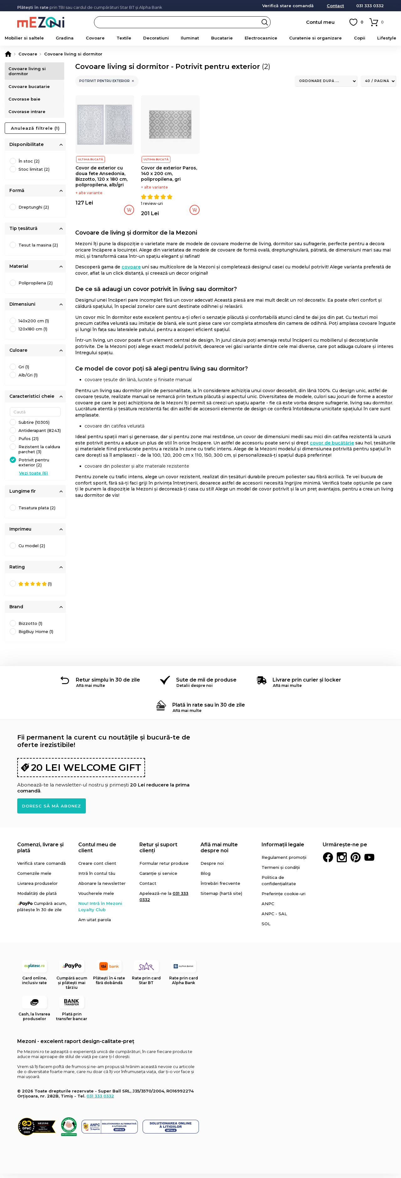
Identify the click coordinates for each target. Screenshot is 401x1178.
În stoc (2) (28, 165)
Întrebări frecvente (220, 887)
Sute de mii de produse (206, 684)
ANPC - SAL (274, 918)
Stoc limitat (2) (33, 173)
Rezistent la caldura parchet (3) (39, 454)
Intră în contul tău (96, 877)
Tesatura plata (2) (36, 512)
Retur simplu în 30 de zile (108, 684)
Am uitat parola (94, 923)
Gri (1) (23, 371)
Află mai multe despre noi (219, 852)
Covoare (95, 37)
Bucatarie (222, 37)
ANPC (268, 908)
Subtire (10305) (33, 426)
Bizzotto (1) (30, 627)
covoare (131, 267)
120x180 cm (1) (32, 333)
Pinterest (356, 862)
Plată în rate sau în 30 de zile (208, 709)
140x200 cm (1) (33, 325)
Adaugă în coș (129, 210)
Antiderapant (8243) (39, 434)
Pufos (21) (28, 442)
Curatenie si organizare (315, 37)
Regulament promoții (284, 861)
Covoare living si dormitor (28, 71)
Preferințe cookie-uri (283, 897)
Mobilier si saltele (24, 37)
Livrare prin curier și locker (307, 684)
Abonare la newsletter (102, 887)
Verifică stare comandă (288, 5)
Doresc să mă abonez (51, 810)
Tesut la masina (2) (38, 249)
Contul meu (320, 22)
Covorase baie (25, 101)
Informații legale (283, 849)
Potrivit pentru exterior (104, 81)
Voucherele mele (96, 897)
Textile (124, 37)
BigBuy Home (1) (35, 635)
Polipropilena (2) (35, 287)
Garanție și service (158, 877)
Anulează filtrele (35, 132)
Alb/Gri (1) (28, 379)
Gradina (65, 37)
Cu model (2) (31, 550)
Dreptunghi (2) (33, 211)
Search (264, 22)
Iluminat (190, 37)
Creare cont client (97, 867)
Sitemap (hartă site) (221, 897)
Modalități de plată (37, 897)
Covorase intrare (27, 115)
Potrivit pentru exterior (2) (33, 467)
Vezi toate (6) (33, 477)
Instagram (342, 862)
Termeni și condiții (281, 871)
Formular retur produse (164, 867)
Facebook (328, 862)
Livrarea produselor (37, 887)
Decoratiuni (156, 37)
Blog (205, 877)
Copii (359, 37)
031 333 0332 (370, 5)
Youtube (369, 862)
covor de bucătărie (332, 443)
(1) (35, 588)
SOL (266, 928)
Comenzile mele (34, 877)
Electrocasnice (261, 37)
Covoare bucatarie (30, 87)
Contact (335, 5)
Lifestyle (386, 37)
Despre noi (212, 867)
